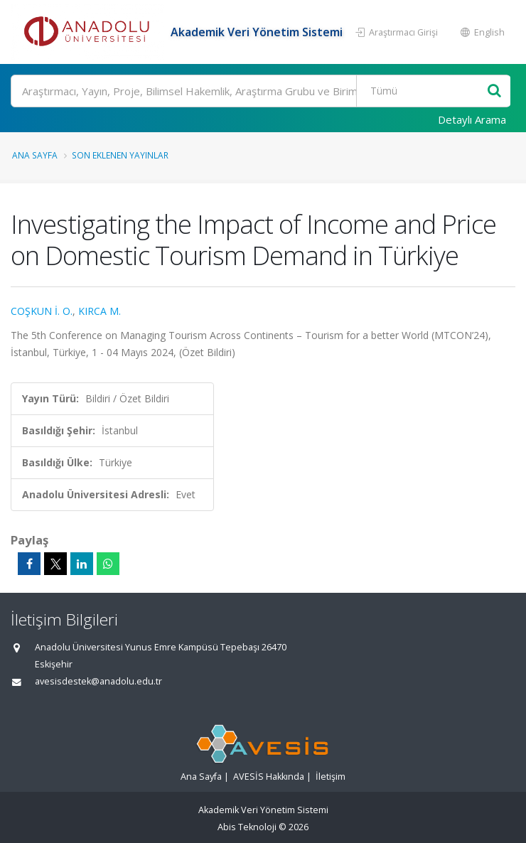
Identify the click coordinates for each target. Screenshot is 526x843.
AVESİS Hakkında (268, 776)
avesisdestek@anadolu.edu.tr (98, 681)
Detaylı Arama (472, 119)
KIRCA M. (99, 311)
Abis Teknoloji (247, 827)
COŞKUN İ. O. (42, 311)
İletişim (330, 776)
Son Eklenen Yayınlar (120, 155)
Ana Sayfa (35, 155)
